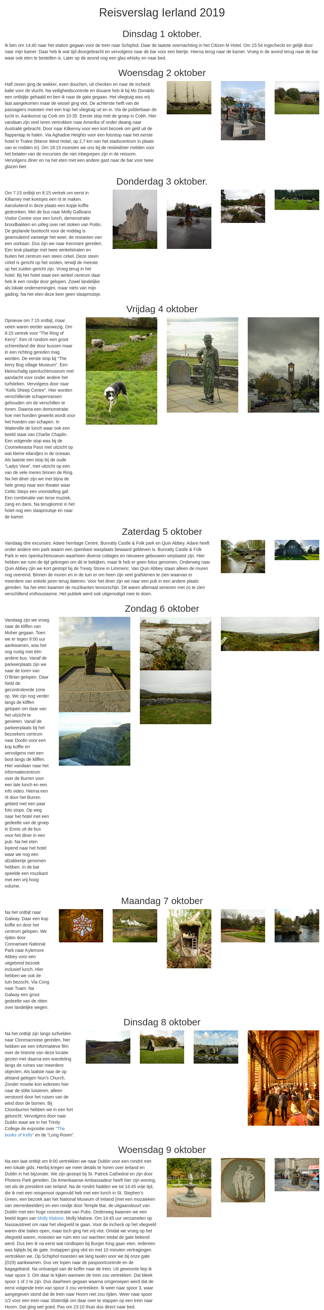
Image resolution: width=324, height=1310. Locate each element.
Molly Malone (51, 1218)
